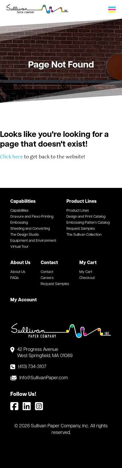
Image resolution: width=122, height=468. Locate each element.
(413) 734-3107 (32, 367)
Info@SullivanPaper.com (43, 378)
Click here (11, 157)
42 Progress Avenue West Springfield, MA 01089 (44, 352)
